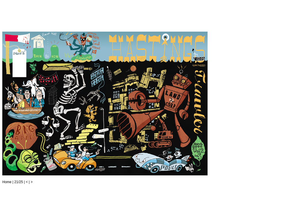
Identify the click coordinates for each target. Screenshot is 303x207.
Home (6, 182)
